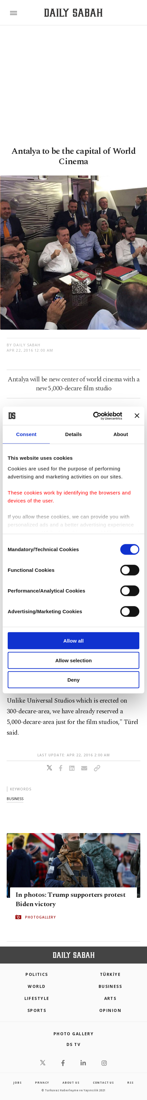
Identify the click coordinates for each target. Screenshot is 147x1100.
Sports (36, 1010)
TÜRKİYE (110, 974)
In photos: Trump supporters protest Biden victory (70, 899)
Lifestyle (36, 998)
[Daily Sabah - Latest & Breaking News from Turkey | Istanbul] (73, 13)
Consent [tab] (26, 434)
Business (110, 986)
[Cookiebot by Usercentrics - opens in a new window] (93, 415)
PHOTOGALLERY (40, 917)
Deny (73, 680)
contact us (103, 1082)
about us (70, 1082)
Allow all (73, 641)
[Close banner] (137, 415)
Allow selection (73, 660)
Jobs (17, 1082)
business (15, 798)
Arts (110, 998)
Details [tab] (73, 434)
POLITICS (36, 974)
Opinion (110, 1010)
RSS (130, 1082)
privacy (42, 1082)
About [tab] (120, 434)
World (36, 986)
